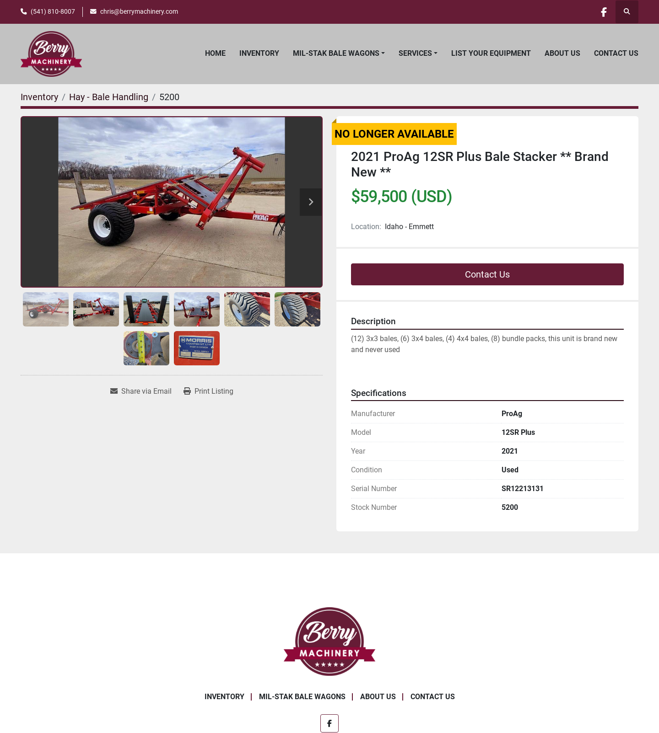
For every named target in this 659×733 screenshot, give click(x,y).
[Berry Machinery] (330, 641)
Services (415, 53)
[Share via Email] (141, 391)
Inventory (259, 53)
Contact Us (616, 53)
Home (215, 53)
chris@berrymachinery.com (139, 11)
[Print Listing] (208, 391)
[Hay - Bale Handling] (108, 96)
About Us (562, 53)
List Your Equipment (491, 53)
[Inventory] (39, 96)
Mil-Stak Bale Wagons (336, 53)
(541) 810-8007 (53, 11)
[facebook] (603, 11)
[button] (339, 53)
